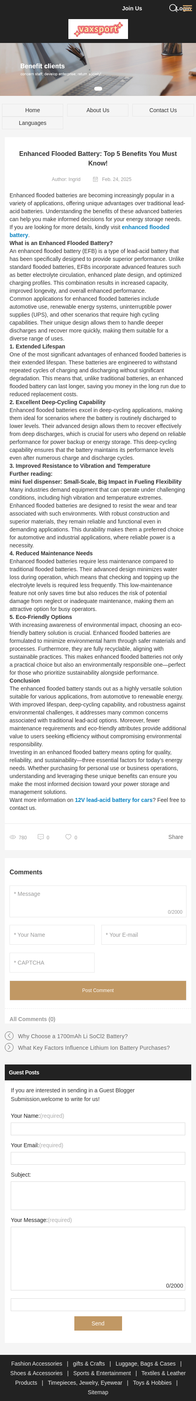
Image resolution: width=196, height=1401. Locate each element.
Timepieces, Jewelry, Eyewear (86, 1383)
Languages (32, 123)
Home (32, 110)
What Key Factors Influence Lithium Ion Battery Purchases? (94, 1048)
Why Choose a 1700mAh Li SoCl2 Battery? (73, 1036)
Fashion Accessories (37, 1363)
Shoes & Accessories (37, 1373)
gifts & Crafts (90, 1363)
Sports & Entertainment (102, 1373)
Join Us (132, 8)
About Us (97, 110)
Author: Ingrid (66, 179)
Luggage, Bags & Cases (146, 1363)
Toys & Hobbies (153, 1383)
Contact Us (163, 110)
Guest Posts (24, 1072)
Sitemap (98, 1392)
